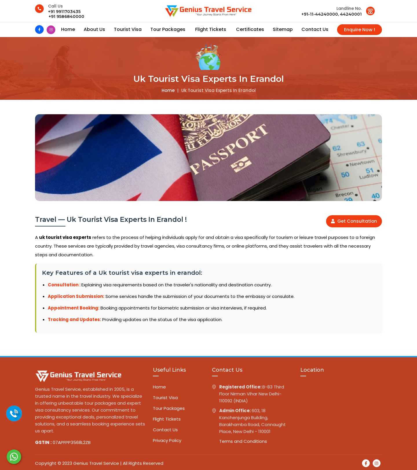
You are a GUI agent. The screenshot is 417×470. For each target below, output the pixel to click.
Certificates (250, 29)
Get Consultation (354, 221)
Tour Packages (168, 29)
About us (94, 29)
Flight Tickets (211, 29)
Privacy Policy (167, 440)
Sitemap (283, 29)
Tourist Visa (128, 29)
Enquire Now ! (359, 29)
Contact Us (165, 430)
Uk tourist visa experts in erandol (218, 90)
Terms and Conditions (243, 441)
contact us (314, 29)
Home (68, 29)
